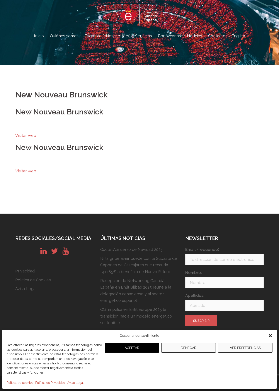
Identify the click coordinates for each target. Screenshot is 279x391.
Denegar (188, 348)
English (238, 36)
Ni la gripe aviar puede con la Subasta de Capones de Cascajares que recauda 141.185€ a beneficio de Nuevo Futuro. (138, 265)
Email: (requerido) (202, 249)
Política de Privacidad (50, 382)
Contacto (216, 36)
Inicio (39, 36)
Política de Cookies (33, 280)
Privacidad (25, 271)
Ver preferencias (245, 348)
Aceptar (132, 348)
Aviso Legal (75, 382)
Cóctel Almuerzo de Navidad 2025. (131, 249)
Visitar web (25, 135)
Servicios (143, 36)
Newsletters (117, 36)
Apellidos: (194, 295)
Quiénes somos (64, 36)
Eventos (92, 36)
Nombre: (193, 272)
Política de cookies (20, 382)
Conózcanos (169, 36)
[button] (270, 335)
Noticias (194, 36)
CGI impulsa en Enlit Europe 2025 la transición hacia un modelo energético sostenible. (136, 316)
